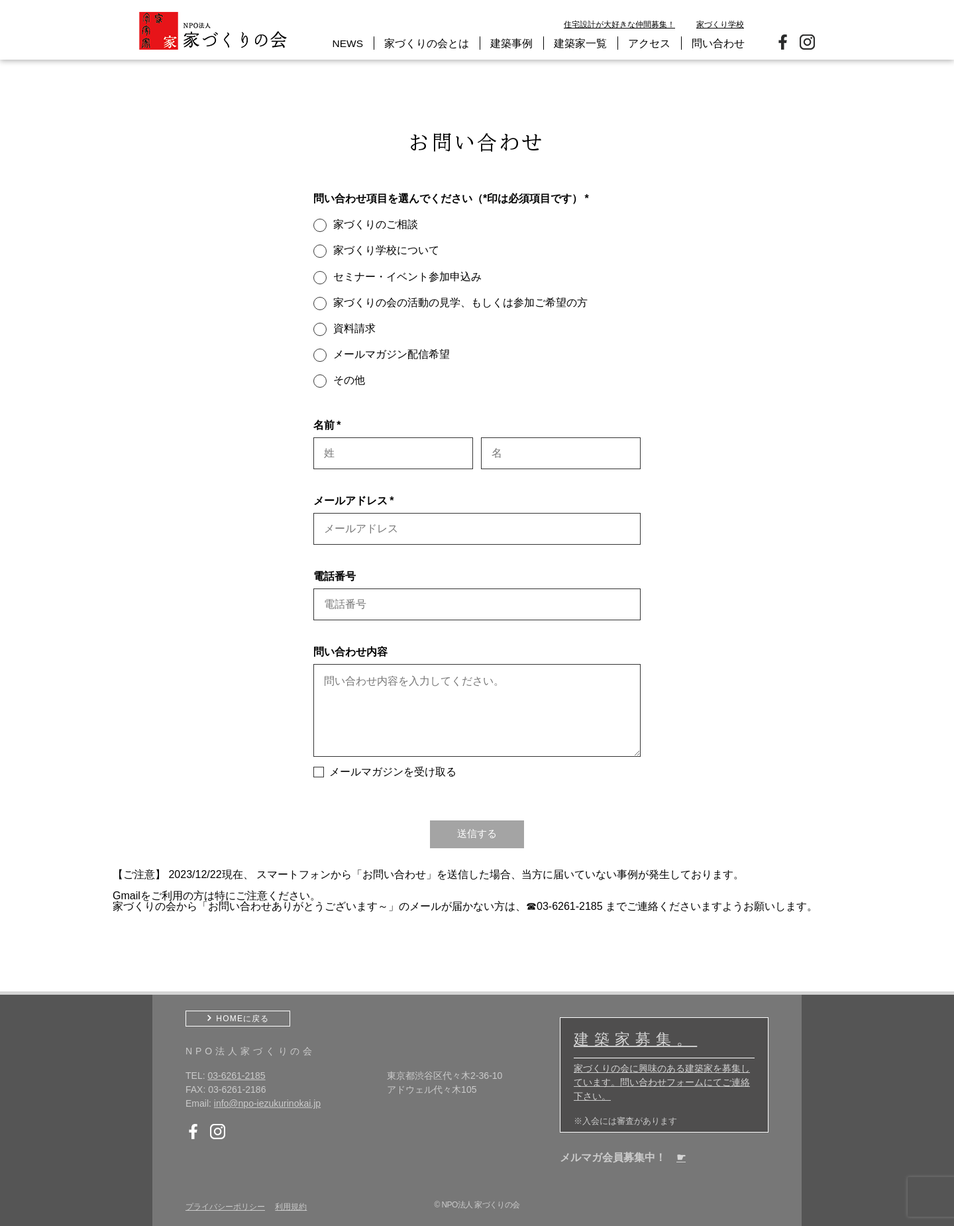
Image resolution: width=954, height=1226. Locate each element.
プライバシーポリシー (225, 1206)
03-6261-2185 (236, 1075)
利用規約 (291, 1206)
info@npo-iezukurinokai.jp (267, 1102)
